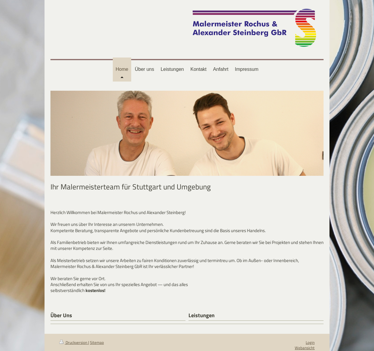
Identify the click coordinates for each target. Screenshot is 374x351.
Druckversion (73, 342)
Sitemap (97, 342)
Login (310, 342)
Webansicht (305, 348)
